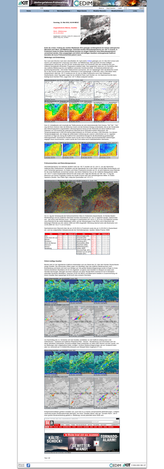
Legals (120, 8)
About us (101, 8)
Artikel (89, 61)
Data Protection (110, 8)
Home (29, 11)
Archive (46, 11)
